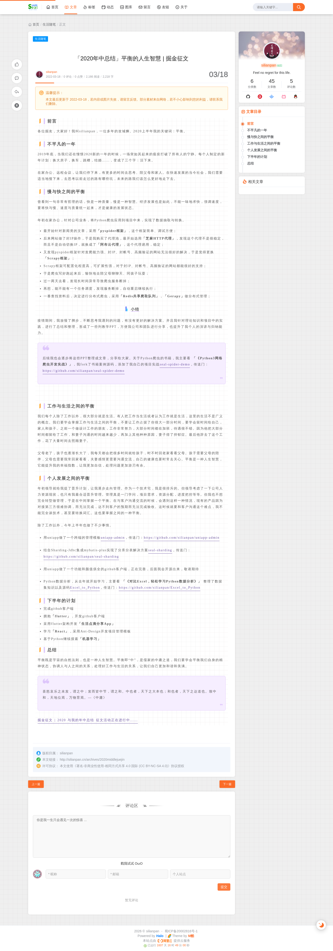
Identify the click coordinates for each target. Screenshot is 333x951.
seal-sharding (160, 550)
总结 (250, 163)
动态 (107, 7)
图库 (126, 7)
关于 (181, 7)
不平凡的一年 (257, 130)
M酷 (191, 936)
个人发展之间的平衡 (262, 150)
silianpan (51, 72)
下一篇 (227, 784)
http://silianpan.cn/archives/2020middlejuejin (92, 759)
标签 (89, 7)
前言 (250, 123)
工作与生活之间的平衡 (263, 143)
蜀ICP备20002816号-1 (181, 931)
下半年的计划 (257, 157)
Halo (159, 936)
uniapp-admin (113, 537)
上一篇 (36, 784)
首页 (52, 7)
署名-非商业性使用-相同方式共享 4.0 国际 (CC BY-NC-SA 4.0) (122, 766)
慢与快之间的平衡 (260, 137)
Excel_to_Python (85, 587)
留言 (144, 7)
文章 (71, 7)
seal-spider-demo (175, 364)
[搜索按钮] (299, 7)
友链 (163, 7)
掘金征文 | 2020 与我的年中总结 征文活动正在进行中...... (88, 720)
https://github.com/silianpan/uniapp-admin (181, 537)
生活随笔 (49, 24)
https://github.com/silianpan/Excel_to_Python (159, 587)
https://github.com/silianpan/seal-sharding (81, 556)
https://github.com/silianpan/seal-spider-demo (84, 371)
